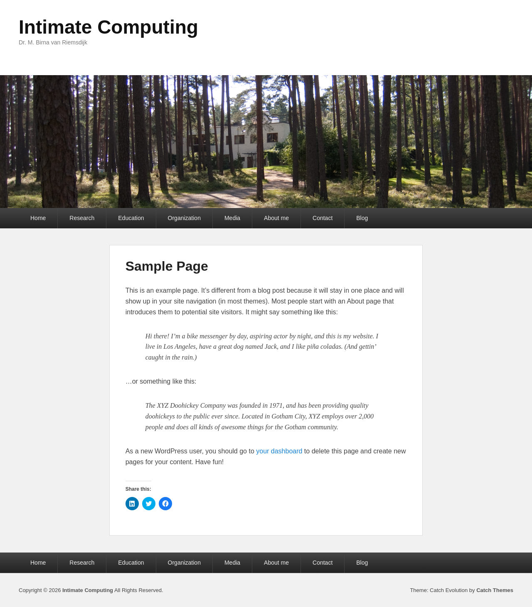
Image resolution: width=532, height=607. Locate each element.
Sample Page (167, 266)
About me (276, 218)
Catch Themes (494, 590)
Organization (184, 218)
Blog (362, 218)
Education (131, 218)
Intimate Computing (108, 27)
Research (81, 218)
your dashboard (279, 451)
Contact (322, 218)
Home (38, 218)
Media (232, 218)
